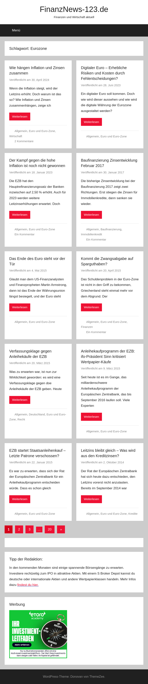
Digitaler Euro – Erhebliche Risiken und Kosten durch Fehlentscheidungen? (104, 73)
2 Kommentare (24, 141)
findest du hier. (28, 585)
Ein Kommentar (24, 234)
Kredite (133, 513)
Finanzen (87, 326)
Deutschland (37, 414)
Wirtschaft (15, 136)
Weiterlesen (19, 116)
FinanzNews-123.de (74, 9)
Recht (21, 419)
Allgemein (21, 131)
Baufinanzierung (111, 229)
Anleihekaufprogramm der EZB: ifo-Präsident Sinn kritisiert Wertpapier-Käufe (108, 356)
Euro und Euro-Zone (42, 131)
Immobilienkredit (91, 234)
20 (49, 529)
